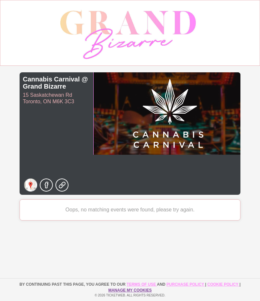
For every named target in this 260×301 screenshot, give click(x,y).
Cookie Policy (223, 284)
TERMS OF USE (142, 284)
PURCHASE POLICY (185, 284)
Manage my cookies (130, 290)
